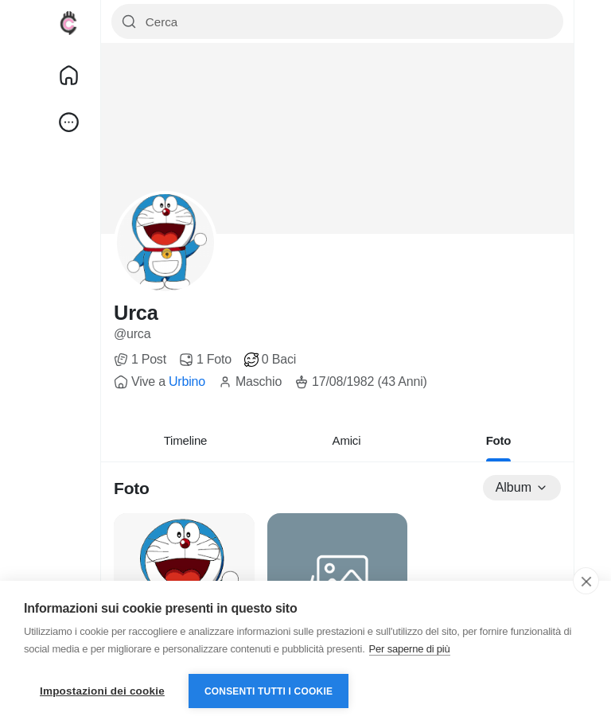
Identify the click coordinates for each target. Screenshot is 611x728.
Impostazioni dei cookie (102, 691)
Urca (136, 313)
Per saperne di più (409, 649)
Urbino (187, 381)
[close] (586, 580)
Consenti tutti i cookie (268, 691)
